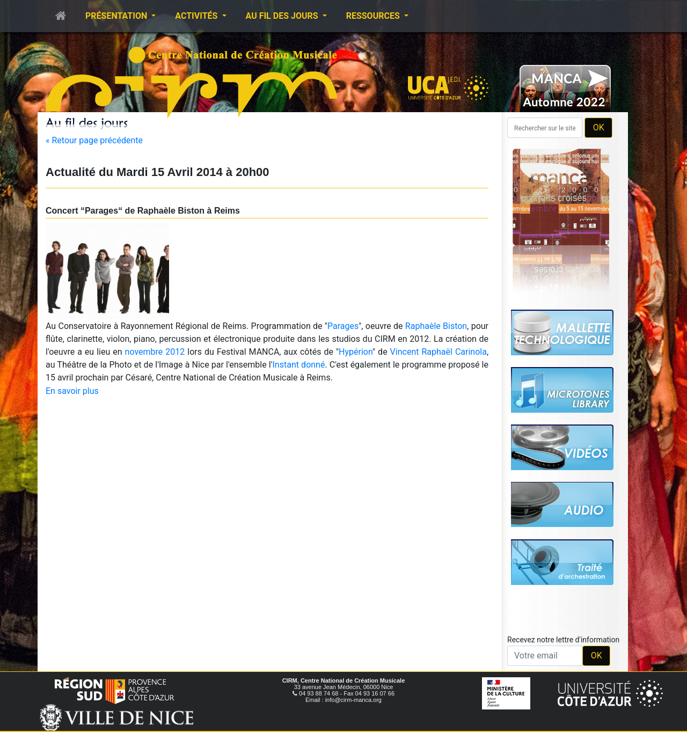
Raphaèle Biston (436, 326)
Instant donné (299, 365)
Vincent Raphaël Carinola (438, 352)
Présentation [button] (117, 16)
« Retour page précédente (94, 140)
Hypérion (355, 352)
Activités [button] (197, 16)
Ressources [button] (374, 16)
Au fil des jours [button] (283, 16)
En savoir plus (72, 391)
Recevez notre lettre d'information (563, 639)
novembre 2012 (155, 352)
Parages (343, 326)
